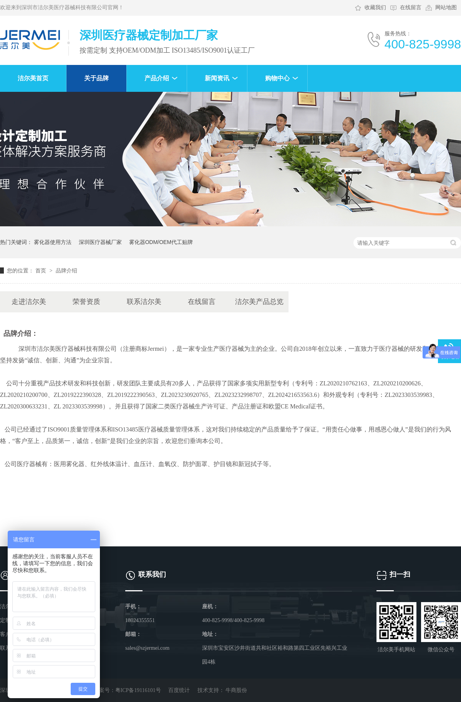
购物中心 (277, 78)
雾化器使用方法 (52, 242)
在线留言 (410, 7)
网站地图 (446, 7)
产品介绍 (156, 78)
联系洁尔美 (144, 301)
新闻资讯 (217, 78)
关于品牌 (96, 78)
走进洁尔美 (29, 301)
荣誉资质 (86, 301)
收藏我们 (375, 7)
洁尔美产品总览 (259, 301)
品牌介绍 (66, 270)
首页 (41, 270)
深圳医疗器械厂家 (100, 242)
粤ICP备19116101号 (138, 690)
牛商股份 (236, 690)
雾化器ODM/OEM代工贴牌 (161, 242)
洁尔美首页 (33, 78)
